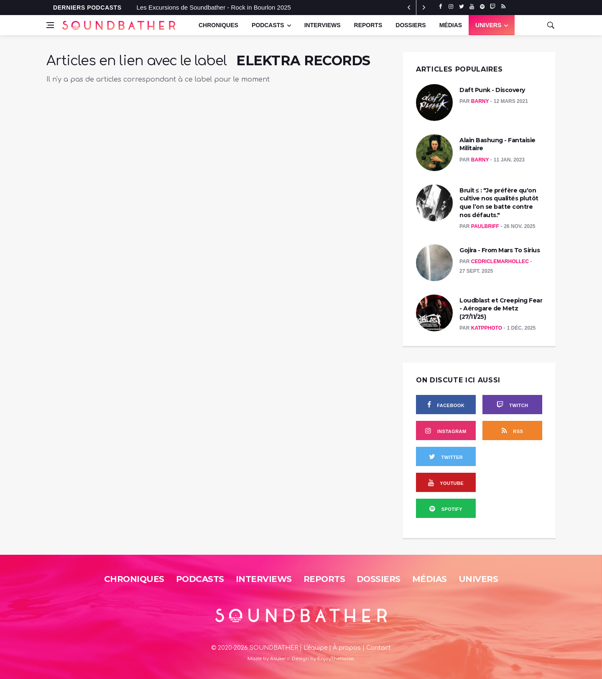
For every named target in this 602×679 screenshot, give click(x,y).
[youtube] (471, 6)
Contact (378, 648)
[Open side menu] (50, 25)
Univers (478, 579)
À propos (347, 648)
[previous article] (423, 7)
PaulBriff (485, 226)
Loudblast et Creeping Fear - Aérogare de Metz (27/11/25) (500, 308)
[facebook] (440, 6)
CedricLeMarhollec (500, 261)
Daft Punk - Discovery (492, 90)
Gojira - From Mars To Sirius (499, 250)
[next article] (408, 7)
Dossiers (410, 25)
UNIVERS (488, 25)
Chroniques (218, 25)
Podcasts (268, 25)
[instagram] (451, 6)
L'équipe (315, 648)
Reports (368, 25)
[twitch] (492, 6)
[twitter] (461, 6)
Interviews (322, 25)
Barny (480, 101)
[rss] (503, 6)
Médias (450, 25)
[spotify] (482, 6)
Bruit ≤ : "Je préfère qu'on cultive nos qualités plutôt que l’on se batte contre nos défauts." (498, 203)
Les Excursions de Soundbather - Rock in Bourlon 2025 (214, 7)
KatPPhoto (487, 328)
